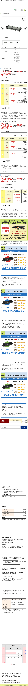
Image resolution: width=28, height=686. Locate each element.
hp (14, 440)
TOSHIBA (3, 440)
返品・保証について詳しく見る (23, 535)
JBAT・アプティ (8, 446)
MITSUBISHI (8, 475)
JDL (3, 446)
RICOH (14, 433)
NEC (19, 433)
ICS (19, 443)
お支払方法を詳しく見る (23, 483)
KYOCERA (24, 437)
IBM (8, 440)
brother (24, 440)
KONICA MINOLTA (14, 443)
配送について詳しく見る (23, 583)
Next (25, 28)
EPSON (8, 433)
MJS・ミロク (14, 446)
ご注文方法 (23, 522)
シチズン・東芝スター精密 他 (19, 475)
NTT (24, 443)
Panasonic (19, 437)
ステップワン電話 (14, 669)
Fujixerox (3, 437)
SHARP (19, 453)
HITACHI (19, 440)
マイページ (6, 2)
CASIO (8, 437)
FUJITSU (24, 433)
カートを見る (18, 2)
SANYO (3, 443)
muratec (8, 443)
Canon (3, 433)
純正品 (6, 88)
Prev (2, 28)
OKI (14, 437)
